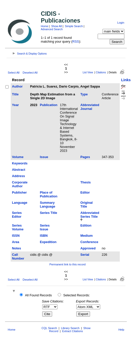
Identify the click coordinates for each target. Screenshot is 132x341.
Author (17, 86)
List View (88, 72)
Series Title (48, 213)
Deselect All (30, 72)
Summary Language (47, 204)
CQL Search (49, 328)
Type (84, 94)
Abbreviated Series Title (89, 214)
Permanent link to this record (67, 264)
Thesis (85, 182)
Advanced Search (52, 29)
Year (15, 105)
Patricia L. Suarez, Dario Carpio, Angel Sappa (65, 86)
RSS (75, 41)
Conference (89, 242)
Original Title (86, 204)
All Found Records (38, 295)
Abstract (18, 170)
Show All (56, 26)
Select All (14, 72)
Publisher (19, 192)
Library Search (70, 328)
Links (126, 80)
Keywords (19, 163)
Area (15, 242)
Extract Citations (72, 331)
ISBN (44, 235)
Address (18, 176)
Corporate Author (19, 184)
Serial (84, 255)
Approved (88, 248)
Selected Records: (76, 295)
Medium (86, 235)
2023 (33, 105)
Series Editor (17, 214)
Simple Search (74, 26)
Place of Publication (48, 194)
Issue (44, 157)
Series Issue (45, 227)
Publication (48, 105)
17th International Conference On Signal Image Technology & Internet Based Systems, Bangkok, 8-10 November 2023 (69, 127)
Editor (85, 192)
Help (121, 329)
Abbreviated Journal (89, 107)
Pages (85, 157)
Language (19, 202)
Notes (16, 248)
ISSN (16, 235)
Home (44, 26)
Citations (101, 72)
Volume (17, 157)
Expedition (48, 242)
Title (15, 94)
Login (120, 22)
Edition (85, 225)
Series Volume (17, 227)
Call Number (18, 256)
